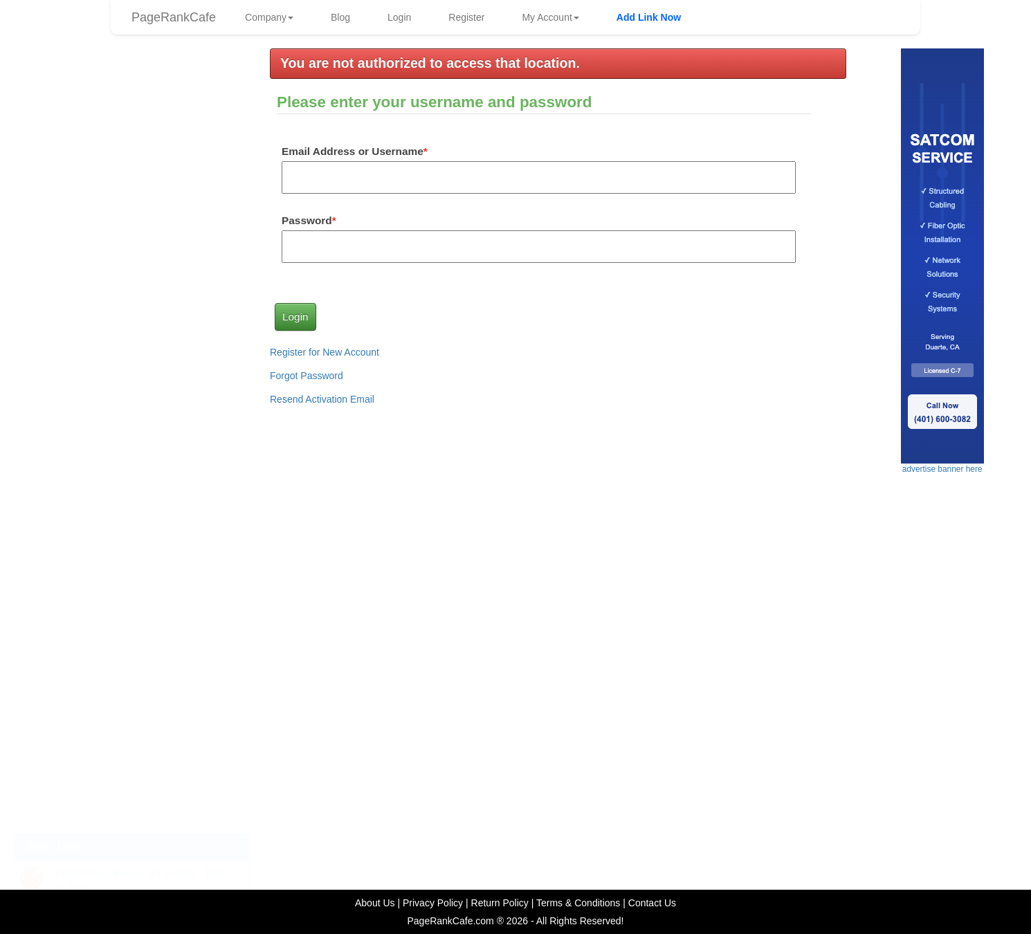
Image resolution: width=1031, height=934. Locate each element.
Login (399, 17)
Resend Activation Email (322, 399)
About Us (375, 902)
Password (307, 220)
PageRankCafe (173, 17)
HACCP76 (154, 139)
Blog (340, 17)
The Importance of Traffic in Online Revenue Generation (116, 785)
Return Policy (500, 902)
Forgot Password (306, 375)
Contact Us (652, 902)
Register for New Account (324, 352)
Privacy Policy (433, 902)
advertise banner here (131, 561)
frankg (148, 213)
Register (466, 17)
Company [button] (269, 17)
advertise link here (131, 330)
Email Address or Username (352, 151)
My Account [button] (550, 17)
